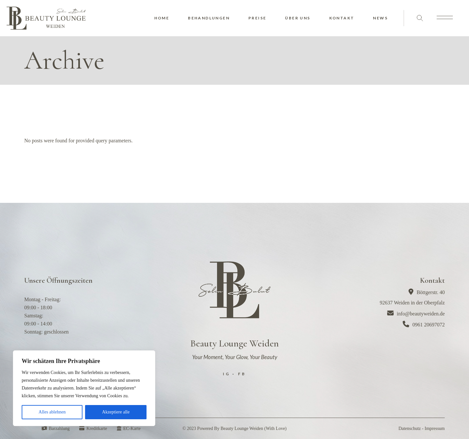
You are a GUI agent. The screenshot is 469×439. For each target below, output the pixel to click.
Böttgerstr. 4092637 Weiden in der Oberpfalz (412, 297)
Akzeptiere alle (116, 412)
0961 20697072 (424, 324)
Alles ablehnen (52, 412)
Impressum (435, 428)
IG (226, 373)
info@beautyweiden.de (416, 313)
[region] (84, 388)
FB (242, 373)
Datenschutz (409, 428)
